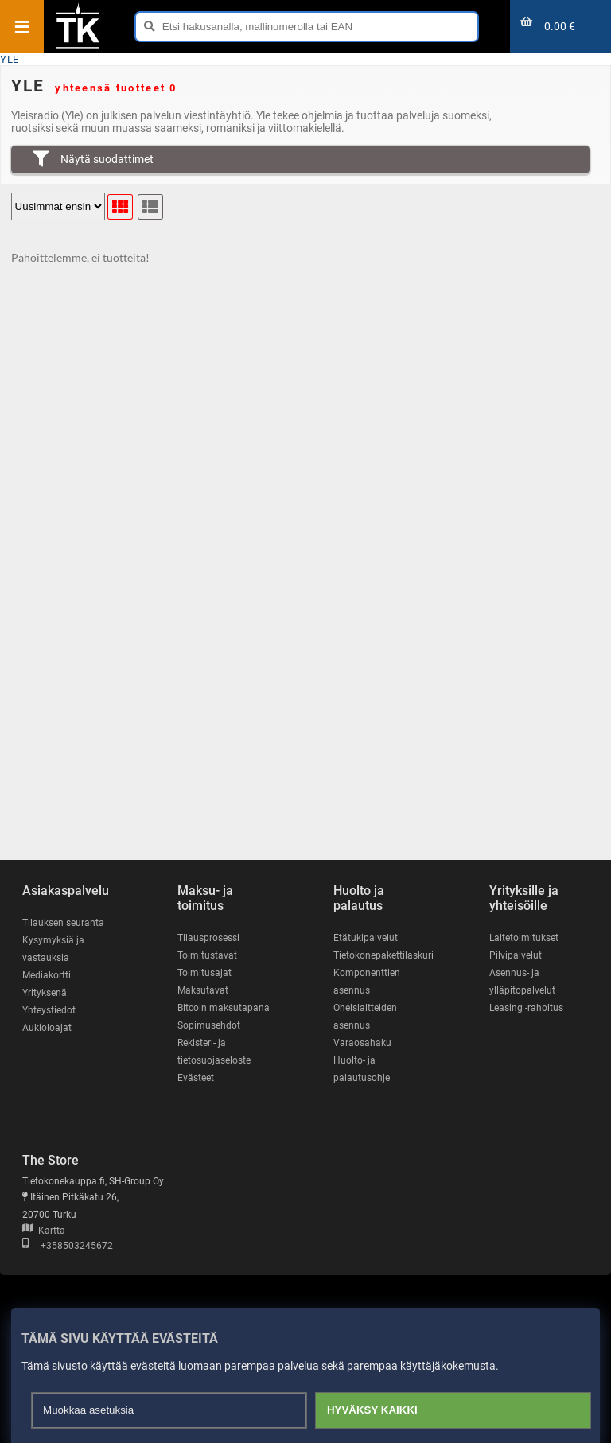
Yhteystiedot (49, 1010)
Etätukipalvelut (365, 937)
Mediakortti (46, 975)
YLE (9, 59)
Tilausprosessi (208, 937)
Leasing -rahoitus (526, 1007)
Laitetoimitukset (523, 937)
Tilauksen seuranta (63, 922)
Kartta (43, 1230)
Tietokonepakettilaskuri (383, 955)
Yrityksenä (44, 992)
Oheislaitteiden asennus (365, 1016)
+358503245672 (67, 1246)
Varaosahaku (362, 1042)
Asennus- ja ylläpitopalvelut (522, 981)
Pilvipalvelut (515, 955)
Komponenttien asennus (366, 981)
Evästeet (195, 1077)
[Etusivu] (78, 47)
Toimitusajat (204, 972)
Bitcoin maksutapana (223, 1007)
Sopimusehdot (208, 1025)
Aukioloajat (47, 1027)
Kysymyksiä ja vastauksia (53, 949)
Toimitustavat (207, 955)
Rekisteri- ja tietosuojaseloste (214, 1051)
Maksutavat (202, 990)
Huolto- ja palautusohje (361, 1069)
